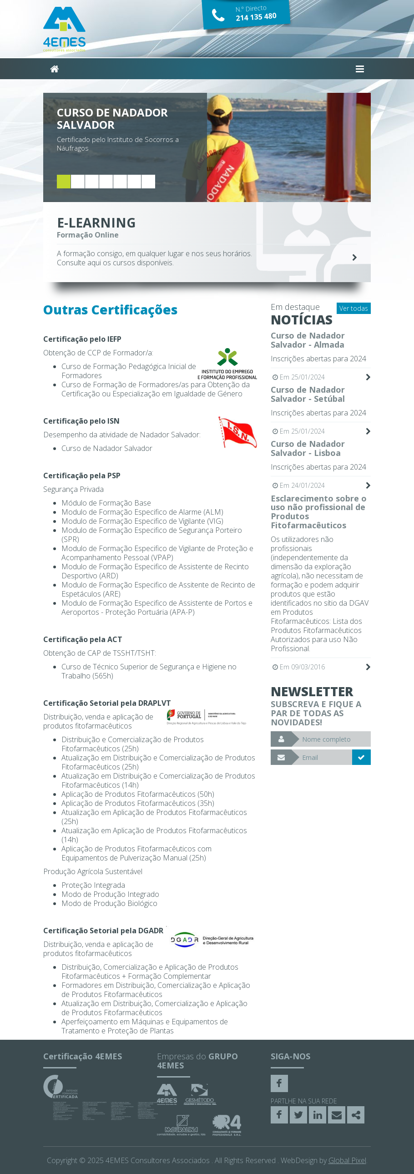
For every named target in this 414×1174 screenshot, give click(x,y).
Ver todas (353, 308)
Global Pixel (347, 1160)
